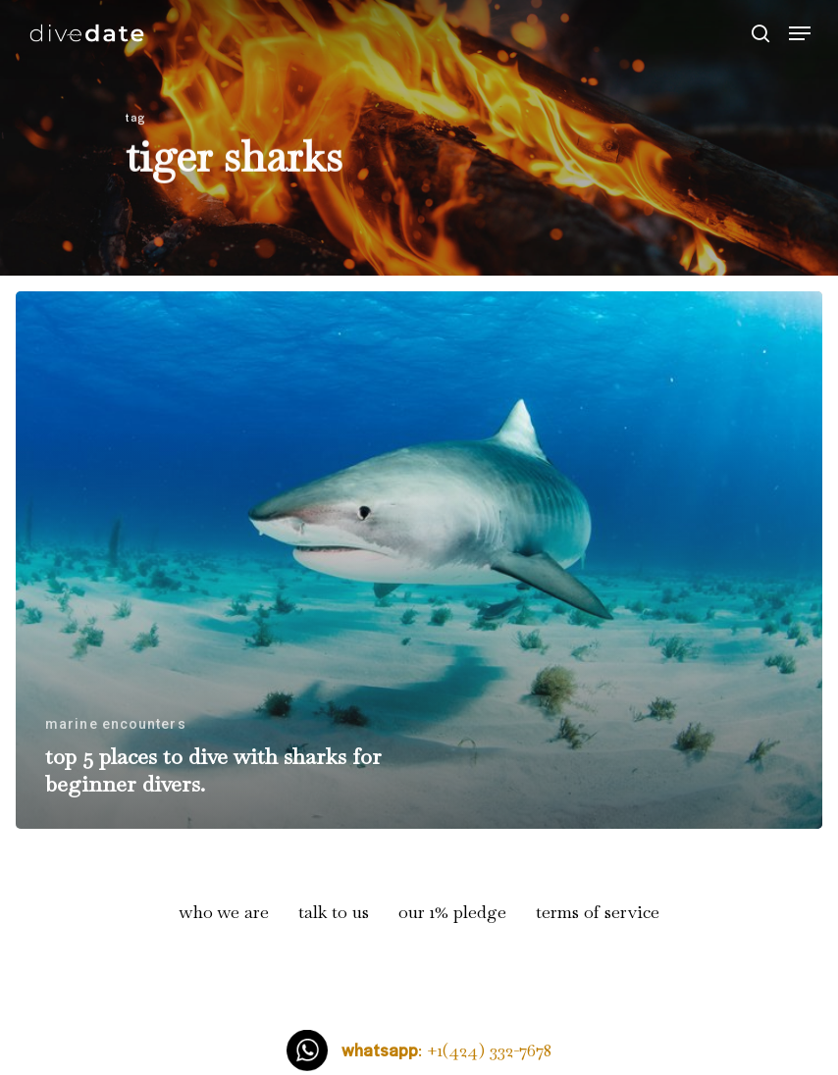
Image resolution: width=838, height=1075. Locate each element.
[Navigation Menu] (800, 33)
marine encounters (115, 724)
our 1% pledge (452, 911)
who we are (224, 911)
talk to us (333, 911)
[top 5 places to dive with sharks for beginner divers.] (419, 560)
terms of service (597, 911)
